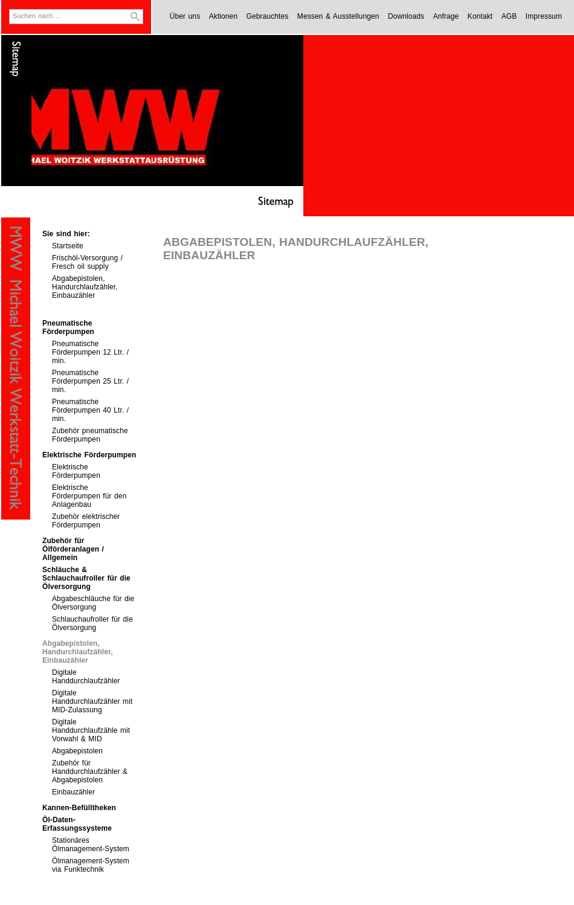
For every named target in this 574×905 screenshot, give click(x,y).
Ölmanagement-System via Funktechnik (90, 865)
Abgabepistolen (77, 751)
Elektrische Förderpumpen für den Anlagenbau (89, 496)
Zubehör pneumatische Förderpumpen (90, 435)
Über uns (185, 16)
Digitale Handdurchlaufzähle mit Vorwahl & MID (91, 730)
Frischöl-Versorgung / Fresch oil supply (87, 262)
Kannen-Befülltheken (79, 808)
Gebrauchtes (268, 16)
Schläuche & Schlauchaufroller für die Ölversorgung (86, 578)
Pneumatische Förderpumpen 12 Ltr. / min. (90, 352)
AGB (509, 16)
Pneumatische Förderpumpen (68, 327)
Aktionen (223, 16)
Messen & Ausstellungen (338, 16)
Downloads (406, 16)
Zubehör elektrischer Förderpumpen (86, 520)
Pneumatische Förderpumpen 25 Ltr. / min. (90, 381)
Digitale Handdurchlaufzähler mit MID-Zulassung (92, 701)
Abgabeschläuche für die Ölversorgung (93, 602)
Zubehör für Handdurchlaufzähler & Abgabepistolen (89, 771)
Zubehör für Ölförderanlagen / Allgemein (73, 549)
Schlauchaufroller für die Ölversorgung (92, 623)
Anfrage (446, 16)
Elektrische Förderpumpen (89, 455)
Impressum (544, 16)
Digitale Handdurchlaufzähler (86, 676)
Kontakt (480, 16)
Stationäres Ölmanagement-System (90, 844)
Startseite (67, 246)
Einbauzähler (73, 792)
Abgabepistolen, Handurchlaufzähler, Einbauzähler (85, 287)
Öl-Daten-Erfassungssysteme (77, 824)
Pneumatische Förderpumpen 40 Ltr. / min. (90, 410)
